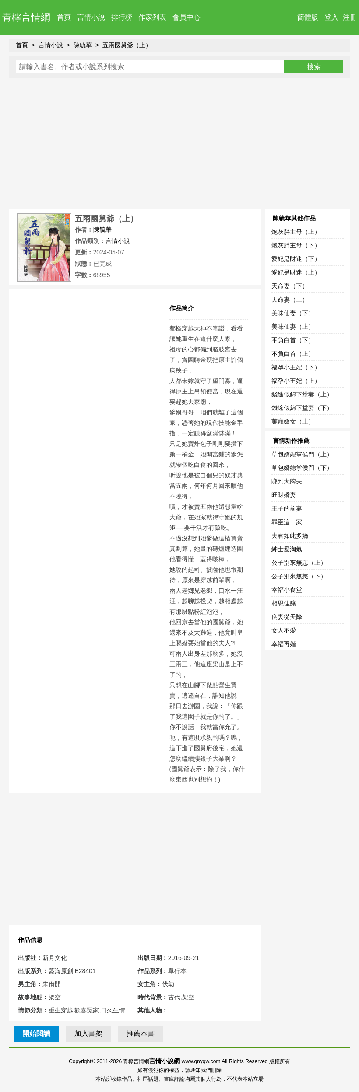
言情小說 (91, 17)
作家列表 (152, 17)
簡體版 (307, 17)
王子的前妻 (286, 508)
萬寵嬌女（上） (292, 421)
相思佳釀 (283, 603)
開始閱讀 (36, 1033)
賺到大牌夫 (286, 481)
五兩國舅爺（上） (126, 45)
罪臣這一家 (286, 521)
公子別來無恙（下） (299, 576)
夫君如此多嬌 (289, 535)
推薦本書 (141, 1033)
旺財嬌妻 (283, 494)
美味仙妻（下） (292, 313)
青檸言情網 (26, 17)
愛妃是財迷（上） (295, 272)
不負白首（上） (292, 353)
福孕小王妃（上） (295, 380)
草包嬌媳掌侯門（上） (302, 454)
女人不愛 (283, 630)
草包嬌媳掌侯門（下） (302, 467)
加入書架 (88, 1033)
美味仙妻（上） (292, 326)
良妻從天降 (286, 616)
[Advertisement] (179, 143)
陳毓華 (83, 45)
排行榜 (121, 17)
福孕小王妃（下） (295, 367)
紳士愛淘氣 (286, 549)
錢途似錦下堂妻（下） (302, 407)
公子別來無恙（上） (299, 562)
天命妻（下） (289, 285)
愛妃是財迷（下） (295, 258)
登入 (331, 17)
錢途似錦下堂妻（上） (302, 394)
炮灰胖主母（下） (295, 245)
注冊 (350, 17)
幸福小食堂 (286, 589)
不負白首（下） (292, 340)
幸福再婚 (283, 643)
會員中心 (186, 17)
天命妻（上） (289, 299)
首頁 (64, 17)
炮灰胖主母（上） (295, 231)
